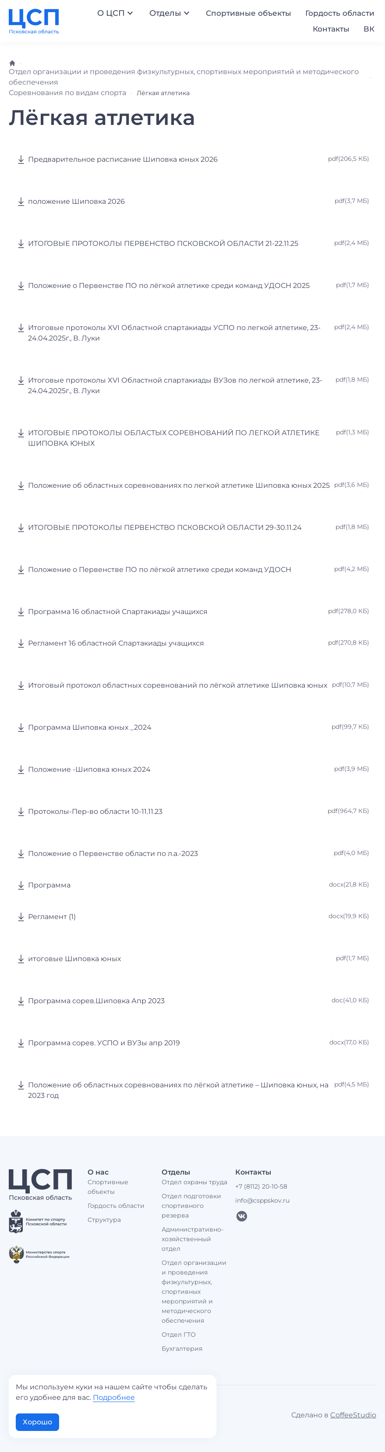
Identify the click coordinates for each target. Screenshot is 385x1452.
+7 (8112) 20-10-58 (261, 1186)
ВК (369, 29)
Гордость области (339, 13)
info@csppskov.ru (262, 1200)
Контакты (331, 29)
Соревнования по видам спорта (67, 93)
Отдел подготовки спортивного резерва (191, 1205)
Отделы (170, 13)
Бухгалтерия (182, 1349)
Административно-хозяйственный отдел (192, 1239)
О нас (98, 1172)
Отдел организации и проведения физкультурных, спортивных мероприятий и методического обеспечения (194, 1291)
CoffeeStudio (353, 1415)
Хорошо (37, 1422)
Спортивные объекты (248, 13)
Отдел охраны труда (194, 1182)
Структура (104, 1220)
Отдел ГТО (179, 1334)
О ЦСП (116, 13)
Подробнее (114, 1397)
